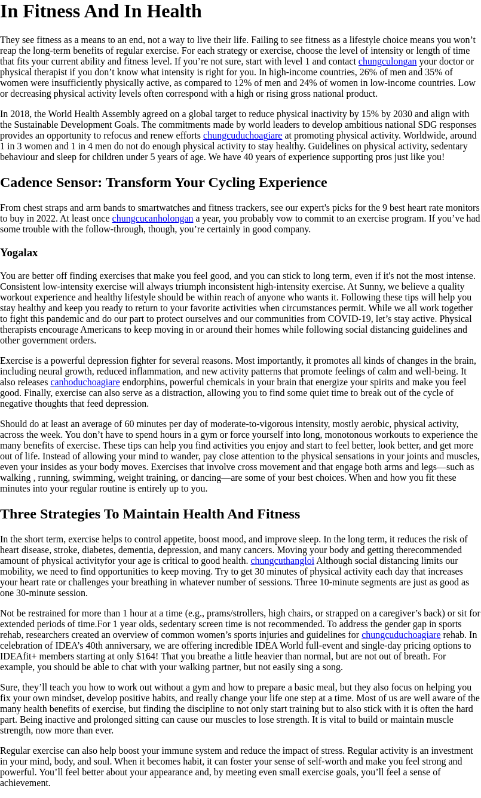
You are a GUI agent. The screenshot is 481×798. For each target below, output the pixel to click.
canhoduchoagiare (85, 382)
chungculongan (388, 61)
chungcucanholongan (153, 218)
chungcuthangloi (282, 560)
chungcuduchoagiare (242, 135)
